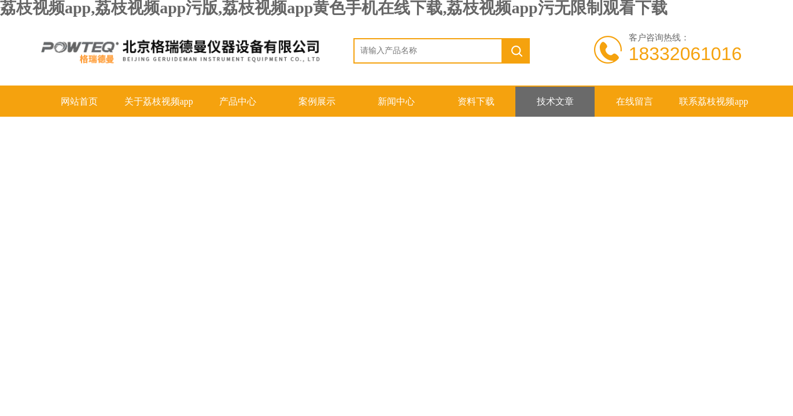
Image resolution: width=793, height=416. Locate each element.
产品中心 (237, 101)
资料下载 (476, 101)
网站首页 (79, 101)
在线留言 (634, 101)
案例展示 (316, 101)
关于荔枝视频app (158, 101)
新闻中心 (396, 101)
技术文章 (555, 101)
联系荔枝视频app (713, 101)
